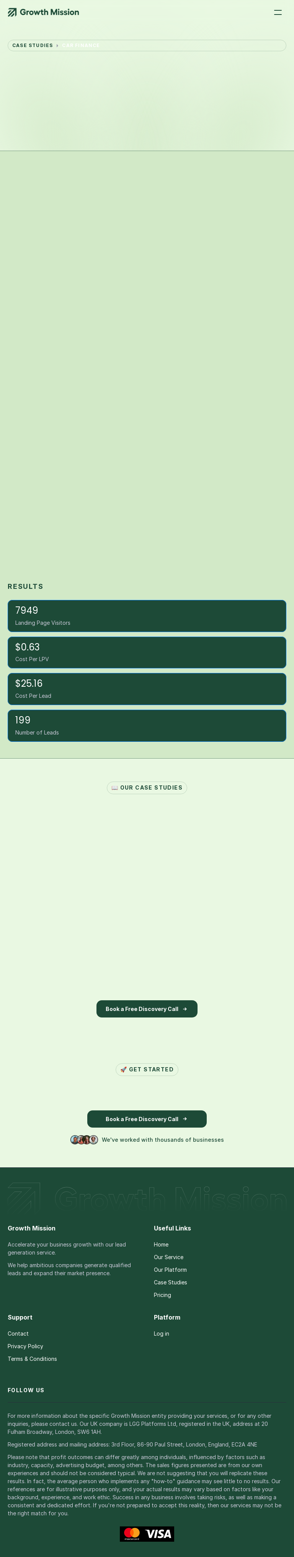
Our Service (168, 1257)
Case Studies (170, 1282)
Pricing (162, 1295)
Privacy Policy (25, 1346)
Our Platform (170, 1269)
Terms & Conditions (32, 1358)
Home (161, 1244)
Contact (18, 1333)
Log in (161, 1333)
